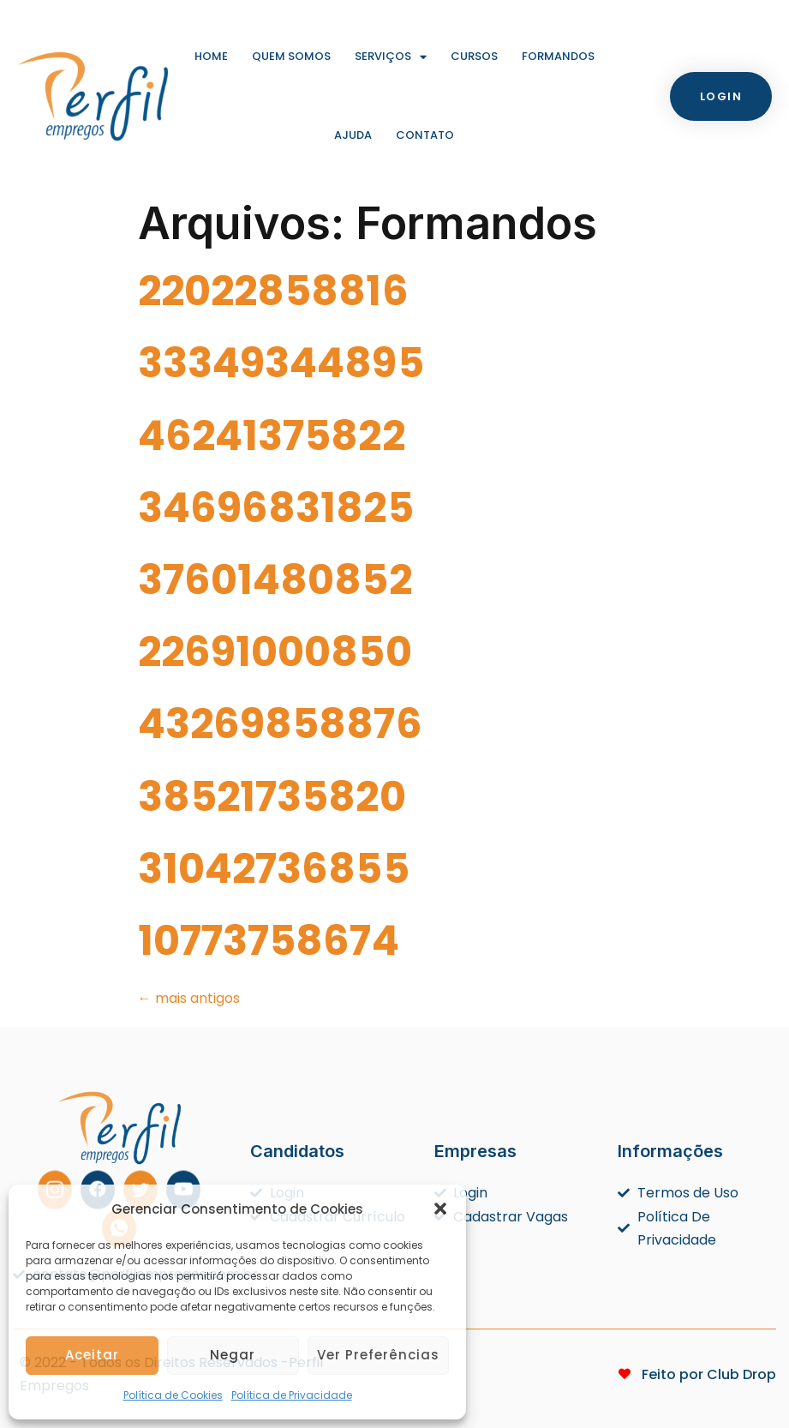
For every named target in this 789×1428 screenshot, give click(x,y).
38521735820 (272, 796)
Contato (425, 135)
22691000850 (275, 652)
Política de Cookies (173, 1395)
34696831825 (276, 508)
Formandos (558, 56)
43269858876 (280, 724)
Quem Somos (291, 56)
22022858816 (273, 291)
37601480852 (275, 580)
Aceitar (92, 1355)
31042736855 (273, 868)
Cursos (474, 56)
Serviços (391, 57)
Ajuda (353, 135)
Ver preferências (378, 1355)
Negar (232, 1355)
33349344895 (281, 363)
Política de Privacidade (291, 1395)
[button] (440, 1208)
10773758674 (268, 940)
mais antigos (189, 998)
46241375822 (271, 436)
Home (211, 56)
